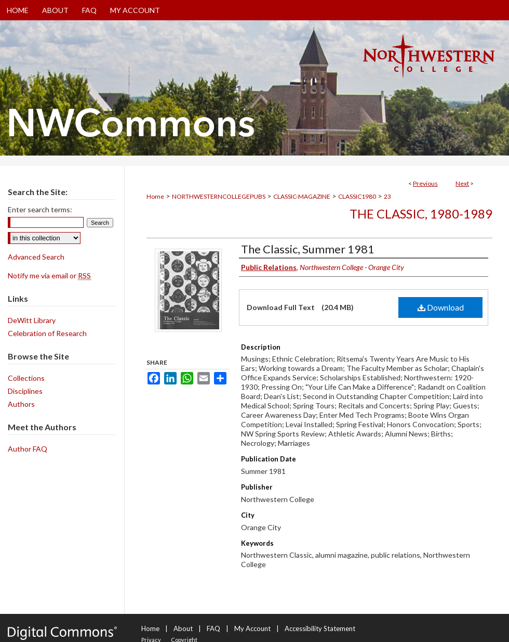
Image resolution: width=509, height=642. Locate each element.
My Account (252, 628)
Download (441, 307)
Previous (425, 183)
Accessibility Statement (320, 628)
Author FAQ (27, 448)
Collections (26, 378)
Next (462, 183)
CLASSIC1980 (357, 196)
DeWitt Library (32, 320)
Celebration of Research (47, 333)
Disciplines (25, 391)
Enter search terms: (40, 209)
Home (155, 196)
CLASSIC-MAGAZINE (301, 196)
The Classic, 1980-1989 (421, 213)
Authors (21, 404)
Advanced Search (36, 256)
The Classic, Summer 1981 (307, 249)
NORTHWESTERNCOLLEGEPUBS (218, 196)
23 (387, 196)
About (183, 628)
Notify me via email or (49, 275)
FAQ (213, 628)
